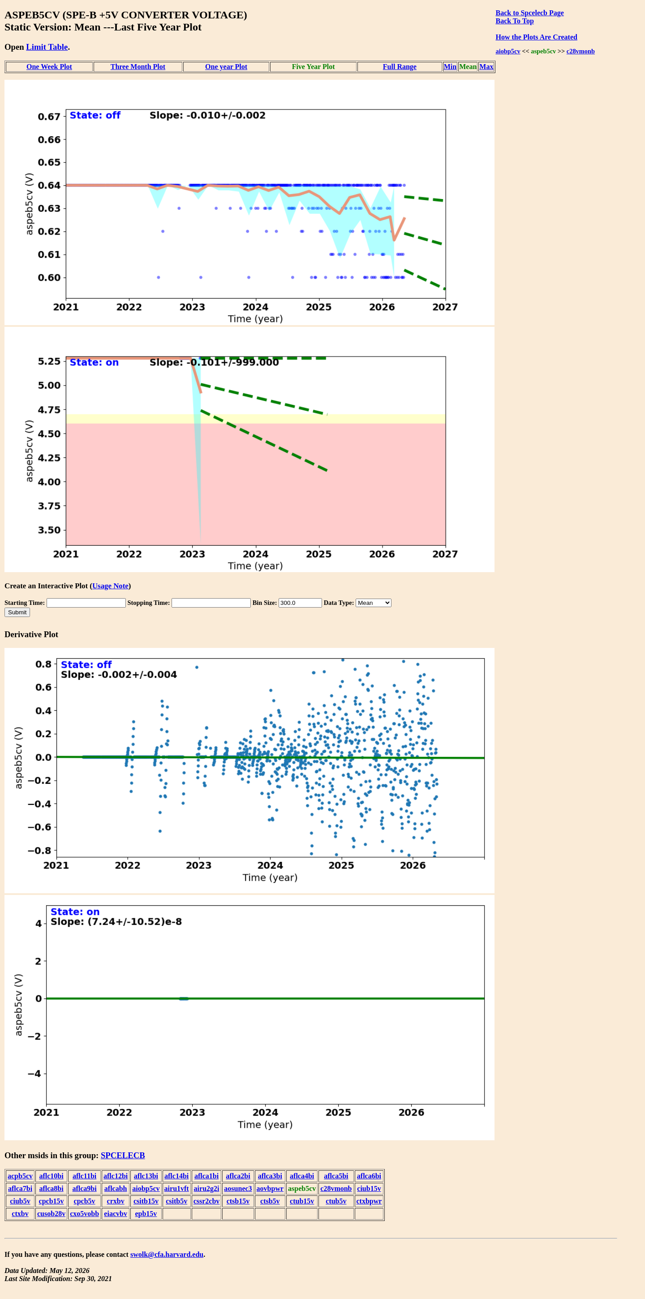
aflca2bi (238, 1176)
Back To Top (514, 21)
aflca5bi (336, 1176)
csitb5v (176, 1201)
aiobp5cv (507, 51)
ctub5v (336, 1201)
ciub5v (20, 1201)
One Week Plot (49, 66)
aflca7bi (20, 1188)
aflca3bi (270, 1176)
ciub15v (369, 1188)
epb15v (146, 1213)
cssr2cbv (207, 1201)
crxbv (116, 1201)
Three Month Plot (138, 66)
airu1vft (176, 1188)
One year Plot (226, 66)
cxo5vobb (84, 1213)
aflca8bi (51, 1188)
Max (486, 66)
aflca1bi (206, 1176)
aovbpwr (270, 1188)
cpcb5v (84, 1201)
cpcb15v (51, 1201)
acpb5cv (20, 1176)
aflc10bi (51, 1176)
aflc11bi (84, 1176)
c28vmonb (581, 51)
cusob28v (51, 1213)
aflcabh (115, 1188)
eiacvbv (115, 1213)
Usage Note (110, 586)
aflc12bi (115, 1176)
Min (450, 66)
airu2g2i (206, 1188)
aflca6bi (369, 1176)
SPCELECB (123, 1155)
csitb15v (146, 1201)
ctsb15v (238, 1201)
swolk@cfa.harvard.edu (166, 1254)
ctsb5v (270, 1201)
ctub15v (302, 1201)
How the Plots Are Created (536, 37)
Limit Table (47, 47)
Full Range (400, 66)
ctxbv (20, 1213)
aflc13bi (146, 1176)
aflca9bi (84, 1188)
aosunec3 (238, 1188)
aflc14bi (176, 1176)
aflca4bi (302, 1176)
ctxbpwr (369, 1201)
